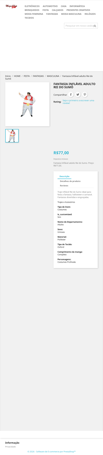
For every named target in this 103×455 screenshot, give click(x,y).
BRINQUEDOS (32, 10)
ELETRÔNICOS (32, 6)
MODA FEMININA (34, 13)
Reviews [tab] (64, 185)
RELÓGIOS (90, 13)
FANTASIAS (52, 13)
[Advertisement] (52, 51)
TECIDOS (29, 17)
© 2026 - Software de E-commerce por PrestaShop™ (51, 451)
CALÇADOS (57, 10)
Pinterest (84, 94)
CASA (63, 6)
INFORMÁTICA (77, 6)
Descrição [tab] (64, 176)
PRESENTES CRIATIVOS (78, 10)
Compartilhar (70, 94)
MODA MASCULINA (71, 13)
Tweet (77, 94)
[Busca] (81, 26)
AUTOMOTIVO (50, 6)
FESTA (46, 10)
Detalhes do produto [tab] (70, 181)
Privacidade (10, 446)
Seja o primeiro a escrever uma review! (78, 101)
